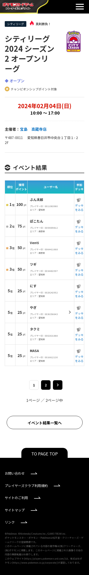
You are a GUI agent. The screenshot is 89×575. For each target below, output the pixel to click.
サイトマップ (15, 510)
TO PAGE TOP (44, 453)
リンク (10, 522)
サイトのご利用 (16, 497)
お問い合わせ (15, 473)
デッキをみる (79, 207)
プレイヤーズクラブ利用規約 (26, 485)
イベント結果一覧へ (45, 423)
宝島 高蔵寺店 (33, 129)
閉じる (79, 6)
